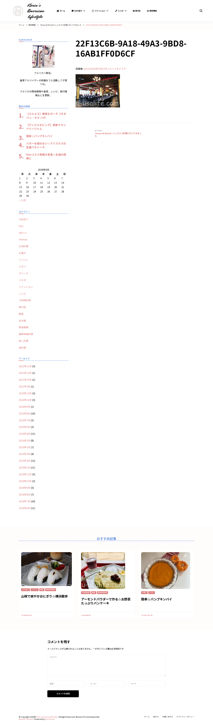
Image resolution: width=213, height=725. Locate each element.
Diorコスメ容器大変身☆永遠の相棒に (46, 156)
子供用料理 (25, 300)
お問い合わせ (167, 717)
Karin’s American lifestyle (36, 11)
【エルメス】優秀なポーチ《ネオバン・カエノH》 (46, 115)
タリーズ (23, 273)
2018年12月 (25, 474)
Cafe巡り (76, 10)
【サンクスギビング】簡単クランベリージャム (46, 127)
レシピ (119, 10)
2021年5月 (24, 386)
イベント (23, 260)
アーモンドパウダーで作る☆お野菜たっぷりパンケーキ (105, 601)
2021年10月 (25, 379)
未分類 (22, 320)
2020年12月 (25, 393)
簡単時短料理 (26, 334)
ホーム (60, 10)
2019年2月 (24, 460)
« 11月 (22, 200)
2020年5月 (24, 427)
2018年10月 (25, 481)
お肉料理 (23, 246)
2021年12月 (25, 373)
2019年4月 (24, 454)
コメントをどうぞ (116, 68)
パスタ (22, 280)
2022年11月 (25, 366)
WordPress (49, 719)
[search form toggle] (201, 10)
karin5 (87, 68)
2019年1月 (24, 467)
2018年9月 (24, 487)
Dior (21, 226)
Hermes (23, 239)
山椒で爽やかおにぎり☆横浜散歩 (44, 596)
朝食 (21, 314)
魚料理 (22, 347)
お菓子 (22, 253)
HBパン (23, 233)
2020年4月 (24, 433)
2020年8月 (24, 413)
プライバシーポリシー (185, 717)
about (156, 717)
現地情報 (152, 10)
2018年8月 (24, 494)
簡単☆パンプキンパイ (39, 136)
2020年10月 (25, 400)
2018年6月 (24, 508)
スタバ (22, 266)
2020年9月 (24, 406)
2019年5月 (24, 447)
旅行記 (136, 10)
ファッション (98, 10)
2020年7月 (24, 420)
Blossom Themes (26, 719)
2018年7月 (24, 501)
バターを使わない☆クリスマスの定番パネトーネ (46, 145)
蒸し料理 (23, 341)
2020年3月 (24, 440)
